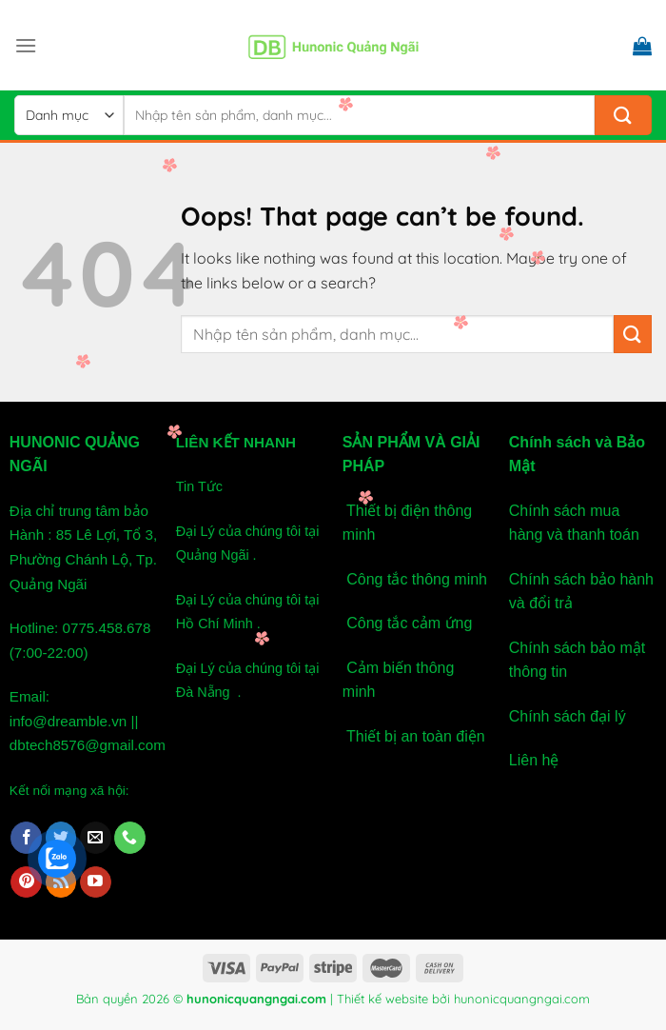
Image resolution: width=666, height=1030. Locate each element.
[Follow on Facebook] (26, 838)
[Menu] (25, 45)
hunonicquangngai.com (522, 998)
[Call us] (130, 838)
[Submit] (623, 115)
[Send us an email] (95, 838)
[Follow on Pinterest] (26, 882)
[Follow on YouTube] (95, 882)
